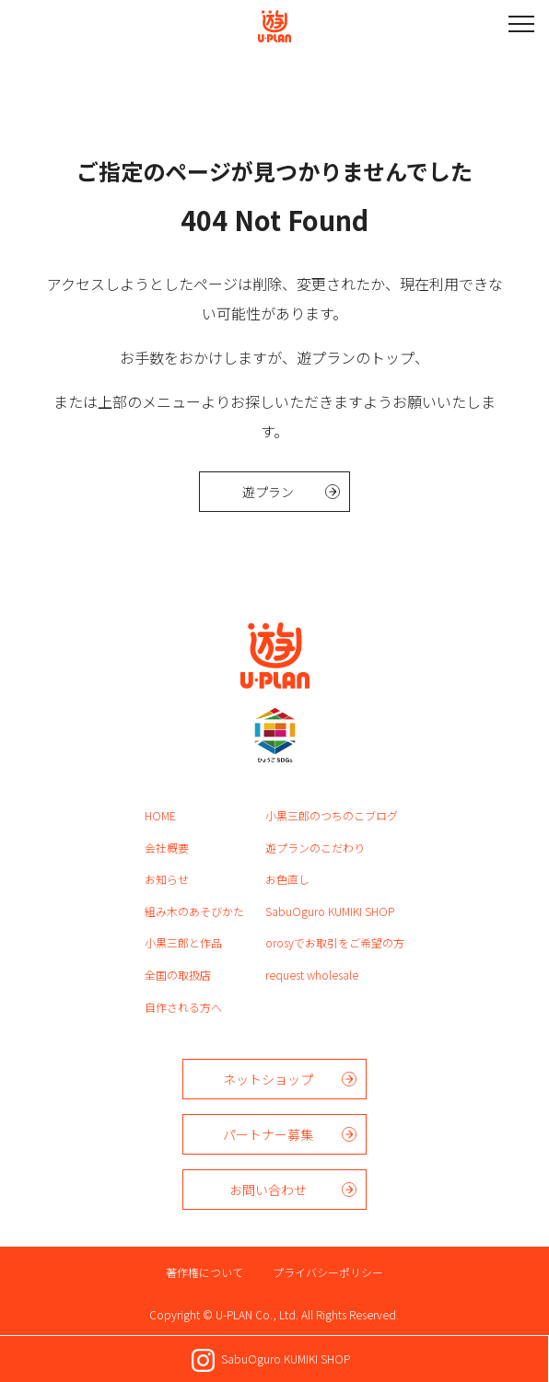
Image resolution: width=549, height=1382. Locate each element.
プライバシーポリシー (328, 1272)
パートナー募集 (268, 1134)
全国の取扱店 (178, 974)
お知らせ (167, 879)
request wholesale (311, 974)
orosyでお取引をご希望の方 (334, 942)
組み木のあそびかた (194, 911)
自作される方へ (183, 1007)
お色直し (287, 879)
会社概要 (167, 847)
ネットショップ (268, 1079)
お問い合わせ (268, 1189)
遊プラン (268, 491)
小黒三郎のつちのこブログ (331, 815)
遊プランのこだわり (315, 847)
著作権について (204, 1272)
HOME (160, 815)
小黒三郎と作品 (183, 942)
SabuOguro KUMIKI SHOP (329, 911)
